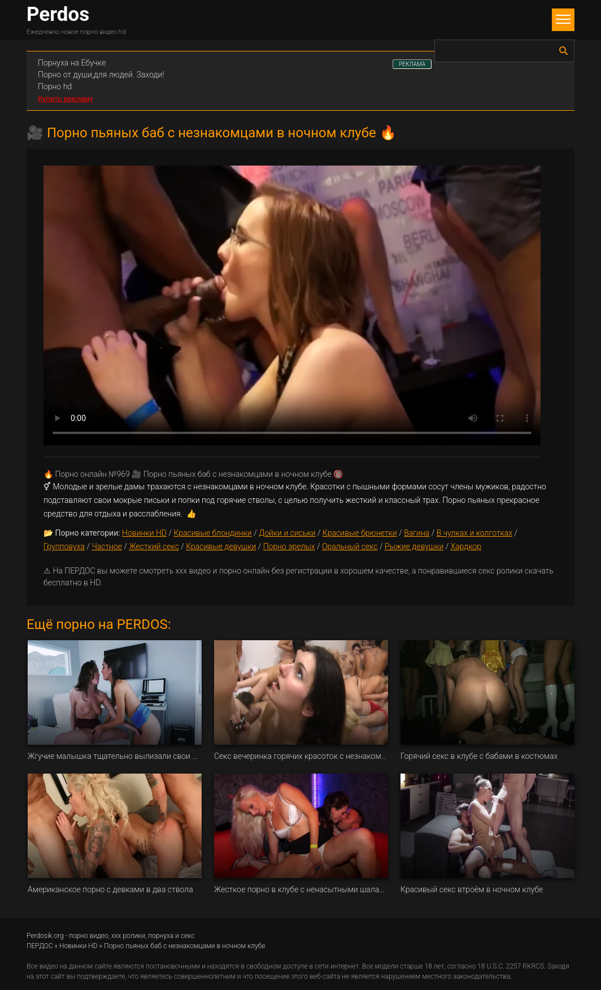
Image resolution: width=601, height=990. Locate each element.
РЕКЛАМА (412, 64)
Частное (107, 546)
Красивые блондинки (212, 532)
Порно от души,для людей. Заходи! (101, 74)
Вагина (416, 532)
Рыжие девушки (414, 546)
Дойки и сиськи (287, 532)
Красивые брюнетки (360, 532)
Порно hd (55, 86)
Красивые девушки (221, 546)
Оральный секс (350, 546)
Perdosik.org (45, 936)
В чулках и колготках (474, 532)
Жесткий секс (153, 546)
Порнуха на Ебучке (72, 62)
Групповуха (64, 546)
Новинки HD (144, 532)
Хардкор (466, 546)
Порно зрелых (289, 546)
